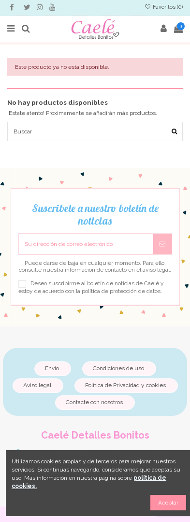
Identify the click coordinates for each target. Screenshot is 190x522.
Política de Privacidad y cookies (125, 385)
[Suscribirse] (162, 244)
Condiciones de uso (118, 368)
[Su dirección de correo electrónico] (86, 244)
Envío (52, 368)
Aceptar (168, 502)
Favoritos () (164, 7)
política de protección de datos (121, 291)
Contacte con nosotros (94, 402)
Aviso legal (37, 385)
